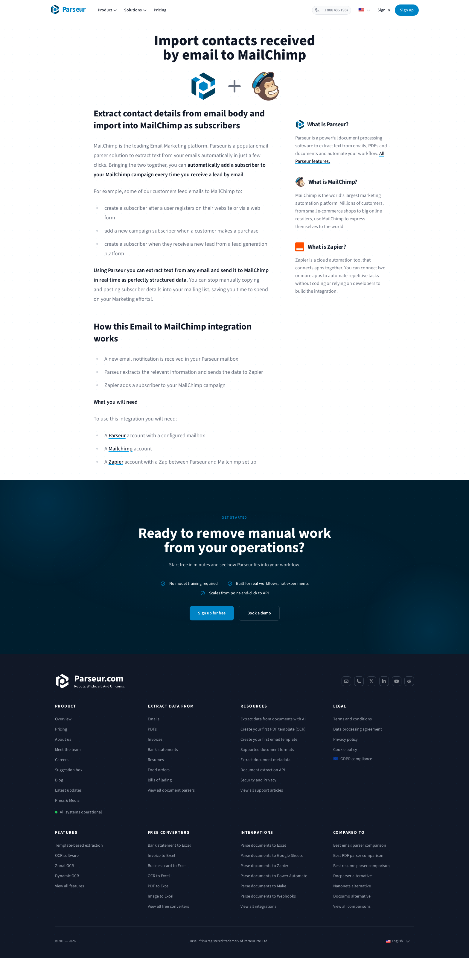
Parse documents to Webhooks (268, 896)
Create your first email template (268, 740)
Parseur (117, 435)
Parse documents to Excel (263, 845)
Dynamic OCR (67, 876)
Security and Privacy (258, 780)
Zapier (116, 462)
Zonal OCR (64, 866)
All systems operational (81, 812)
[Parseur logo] (68, 9)
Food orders (159, 770)
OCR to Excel (159, 876)
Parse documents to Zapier (264, 866)
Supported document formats (267, 750)
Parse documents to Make (263, 886)
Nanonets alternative (352, 886)
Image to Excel (160, 896)
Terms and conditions (352, 719)
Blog (59, 780)
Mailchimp (121, 449)
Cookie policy (345, 750)
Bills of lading (160, 780)
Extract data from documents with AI (273, 719)
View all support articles (261, 790)
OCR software (67, 856)
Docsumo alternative (352, 896)
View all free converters (168, 907)
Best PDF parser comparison (358, 856)
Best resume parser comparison (361, 866)
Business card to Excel (167, 866)
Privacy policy (345, 740)
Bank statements (163, 750)
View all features (69, 886)
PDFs (152, 729)
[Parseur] (90, 681)
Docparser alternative (352, 876)
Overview (63, 719)
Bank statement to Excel (169, 845)
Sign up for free (212, 613)
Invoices (155, 740)
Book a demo (259, 613)
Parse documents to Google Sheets (271, 856)
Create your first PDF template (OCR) (272, 729)
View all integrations (258, 907)
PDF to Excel (159, 886)
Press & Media (67, 801)
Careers (61, 760)
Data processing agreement (357, 729)
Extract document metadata (265, 760)
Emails (153, 719)
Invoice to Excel (161, 856)
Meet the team (68, 750)
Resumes (156, 760)
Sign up (407, 10)
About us (63, 740)
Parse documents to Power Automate (273, 876)
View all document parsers (171, 790)
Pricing (160, 10)
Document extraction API (262, 770)
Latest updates (68, 790)
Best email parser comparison (359, 845)
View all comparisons (352, 907)
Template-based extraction (79, 845)
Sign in (383, 10)
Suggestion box (68, 770)
